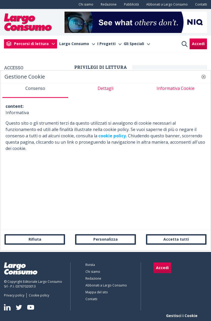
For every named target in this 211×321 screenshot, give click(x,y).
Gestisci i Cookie (182, 315)
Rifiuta (35, 239)
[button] (203, 76)
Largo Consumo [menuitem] (74, 43)
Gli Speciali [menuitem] (134, 43)
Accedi (198, 43)
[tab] (35, 90)
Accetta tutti (176, 239)
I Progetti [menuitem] (106, 43)
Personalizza (105, 239)
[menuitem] (84, 4)
